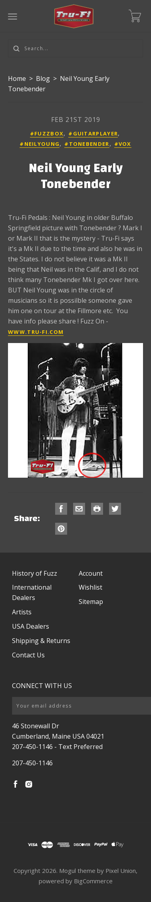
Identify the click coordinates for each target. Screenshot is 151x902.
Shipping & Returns (41, 640)
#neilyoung (40, 143)
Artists (22, 612)
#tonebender (86, 143)
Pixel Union (120, 871)
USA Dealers (30, 626)
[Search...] (75, 48)
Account (91, 573)
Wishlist (90, 587)
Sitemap (91, 601)
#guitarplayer (93, 133)
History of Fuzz (34, 573)
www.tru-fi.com (36, 331)
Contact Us (28, 655)
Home (17, 78)
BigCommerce (93, 881)
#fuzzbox (47, 133)
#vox (122, 143)
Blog (43, 78)
